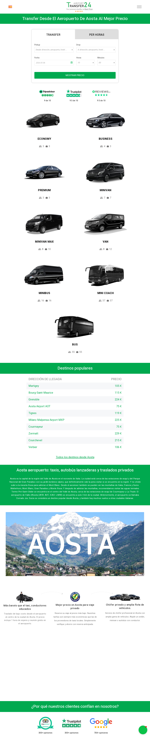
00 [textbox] (100, 63)
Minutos (100, 57)
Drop (78, 44)
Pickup (37, 44)
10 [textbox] (79, 63)
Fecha (36, 57)
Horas (78, 57)
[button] (143, 730)
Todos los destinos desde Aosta (75, 457)
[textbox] (54, 50)
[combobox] (54, 50)
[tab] (53, 34)
